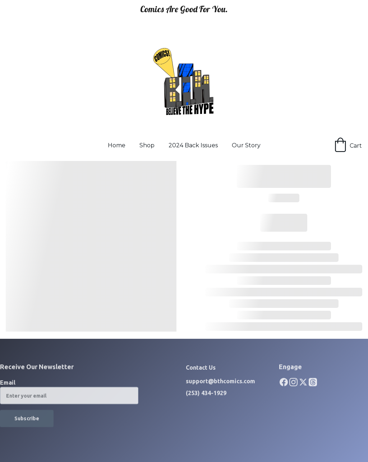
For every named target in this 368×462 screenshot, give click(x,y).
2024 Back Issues (193, 145)
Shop (147, 145)
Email (7, 385)
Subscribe (26, 421)
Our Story (246, 145)
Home (116, 145)
